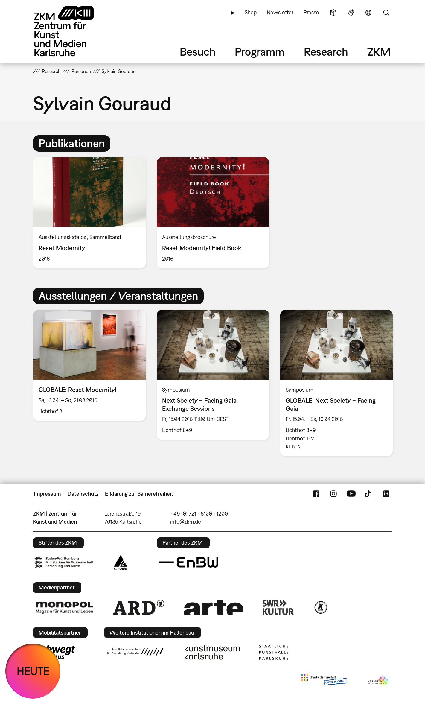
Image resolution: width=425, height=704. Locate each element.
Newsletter (280, 12)
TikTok (368, 494)
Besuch (198, 51)
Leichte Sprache (333, 12)
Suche (386, 12)
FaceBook (316, 494)
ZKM (379, 51)
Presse (311, 12)
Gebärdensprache (351, 12)
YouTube (351, 494)
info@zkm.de (185, 522)
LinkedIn (386, 494)
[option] (89, 212)
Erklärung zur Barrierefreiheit (139, 494)
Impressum (47, 494)
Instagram (333, 494)
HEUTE (33, 671)
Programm (259, 51)
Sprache (368, 12)
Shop (251, 12)
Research (326, 51)
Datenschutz (83, 494)
